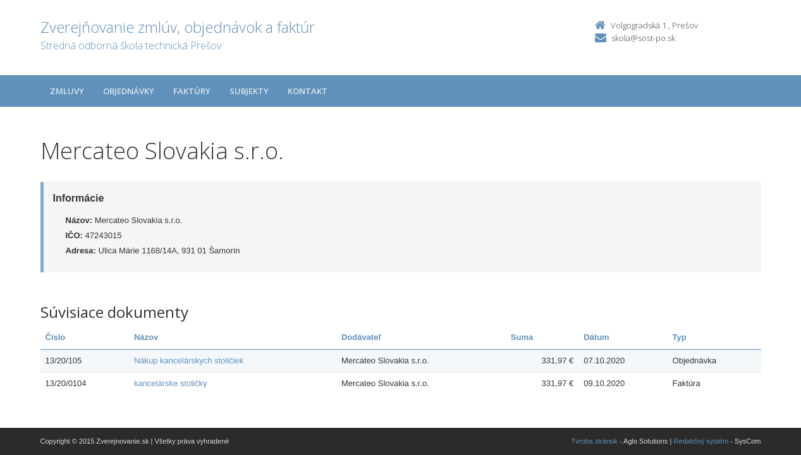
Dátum (596, 337)
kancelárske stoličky (170, 383)
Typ (680, 337)
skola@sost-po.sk (643, 38)
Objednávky (128, 91)
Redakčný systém (700, 441)
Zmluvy (67, 91)
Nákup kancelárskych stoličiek (188, 360)
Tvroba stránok (595, 441)
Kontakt (307, 91)
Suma (522, 337)
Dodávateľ (361, 337)
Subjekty (249, 91)
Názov (146, 337)
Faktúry (192, 91)
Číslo (56, 337)
